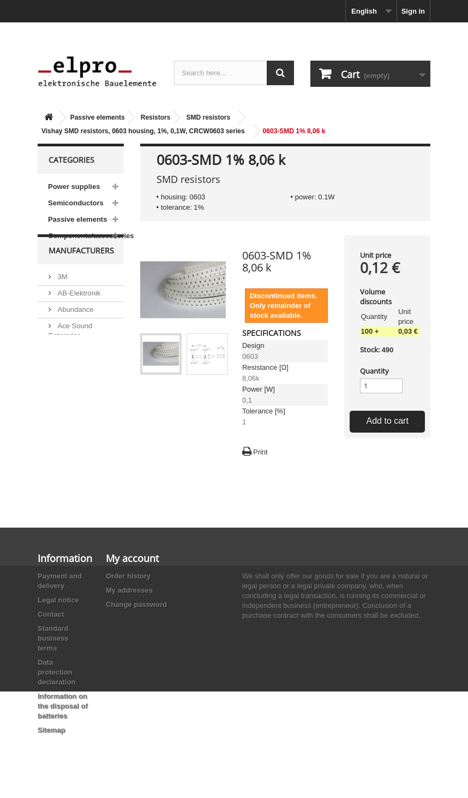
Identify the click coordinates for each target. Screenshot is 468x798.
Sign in (413, 11)
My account (132, 558)
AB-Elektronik (78, 314)
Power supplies (74, 186)
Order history (128, 576)
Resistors (156, 117)
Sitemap (51, 730)
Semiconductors (76, 203)
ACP (64, 373)
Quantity (374, 371)
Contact (51, 614)
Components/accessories (86, 236)
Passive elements (97, 117)
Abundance (74, 331)
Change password (136, 604)
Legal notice (58, 600)
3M (62, 298)
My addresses (129, 590)
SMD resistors (208, 117)
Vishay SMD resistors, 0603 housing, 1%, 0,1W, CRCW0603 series (143, 131)
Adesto (68, 390)
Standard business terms (53, 638)
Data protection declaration (56, 672)
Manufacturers (81, 276)
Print (260, 452)
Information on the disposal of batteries (63, 706)
